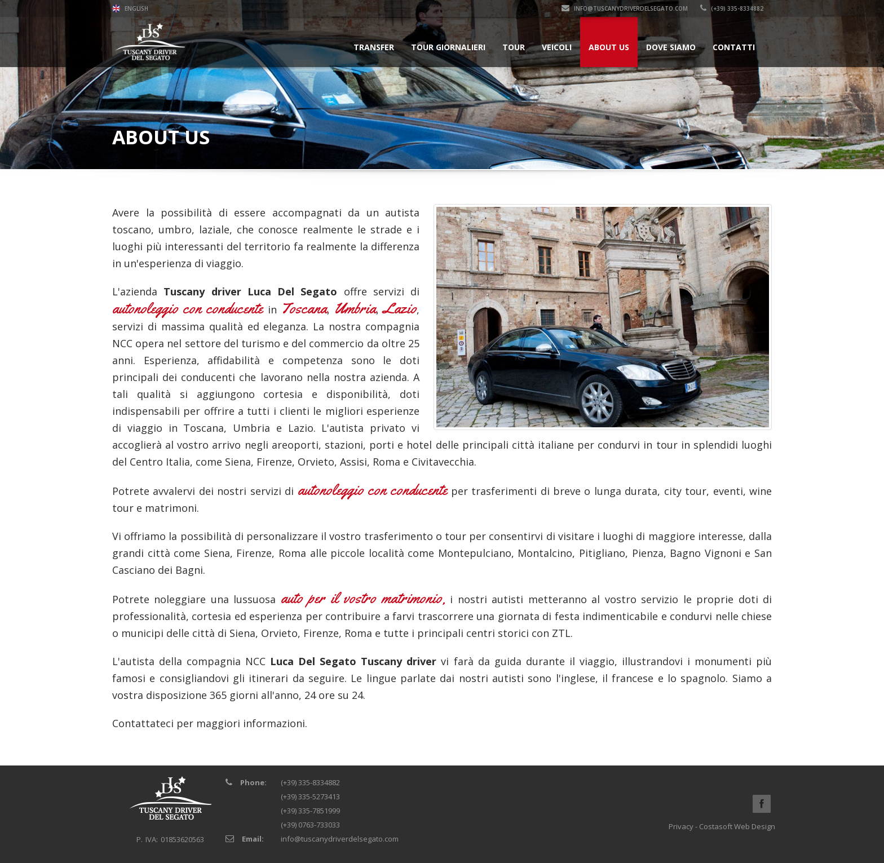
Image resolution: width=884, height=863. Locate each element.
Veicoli (557, 47)
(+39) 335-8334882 (731, 8)
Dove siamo (671, 47)
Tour (513, 47)
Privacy (681, 826)
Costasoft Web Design (737, 826)
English (130, 8)
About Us (609, 47)
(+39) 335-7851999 (310, 811)
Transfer (373, 47)
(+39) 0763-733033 (310, 825)
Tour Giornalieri (448, 47)
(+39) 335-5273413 (310, 796)
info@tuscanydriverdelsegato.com (625, 8)
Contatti (734, 47)
